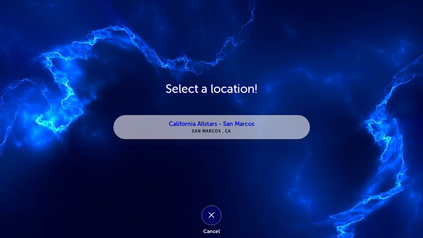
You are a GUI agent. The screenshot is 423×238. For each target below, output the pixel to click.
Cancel (211, 231)
